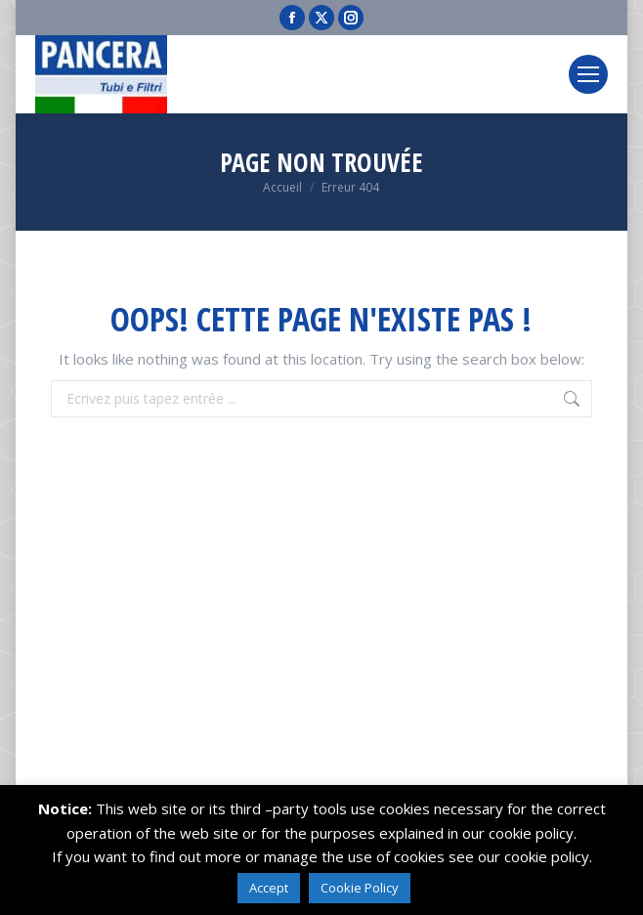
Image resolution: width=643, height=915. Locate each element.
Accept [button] (268, 887)
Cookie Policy (360, 887)
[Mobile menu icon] (588, 74)
